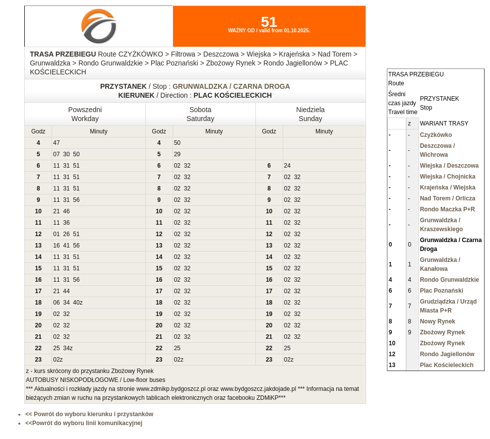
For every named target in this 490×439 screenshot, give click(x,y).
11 (56, 165)
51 (76, 165)
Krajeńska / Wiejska (448, 187)
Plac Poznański (441, 290)
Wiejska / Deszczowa (449, 165)
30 (66, 154)
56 (76, 199)
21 (56, 211)
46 (66, 211)
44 (66, 291)
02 (177, 165)
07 (56, 154)
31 (66, 165)
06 (56, 302)
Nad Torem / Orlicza (448, 198)
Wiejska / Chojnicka (448, 176)
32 (187, 165)
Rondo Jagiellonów (447, 354)
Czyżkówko (436, 134)
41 (66, 245)
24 (287, 165)
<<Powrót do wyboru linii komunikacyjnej (83, 423)
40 (76, 302)
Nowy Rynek (437, 321)
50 (177, 142)
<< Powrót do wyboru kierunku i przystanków (89, 414)
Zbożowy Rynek (442, 332)
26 (66, 234)
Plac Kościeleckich (447, 365)
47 (56, 142)
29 (177, 154)
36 (66, 222)
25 (56, 348)
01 (56, 234)
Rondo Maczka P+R (447, 209)
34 (66, 302)
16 (56, 245)
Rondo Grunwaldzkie (449, 279)
